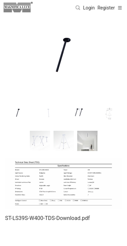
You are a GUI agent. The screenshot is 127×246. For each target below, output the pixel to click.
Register (106, 7)
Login (89, 7)
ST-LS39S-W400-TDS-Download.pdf (47, 218)
